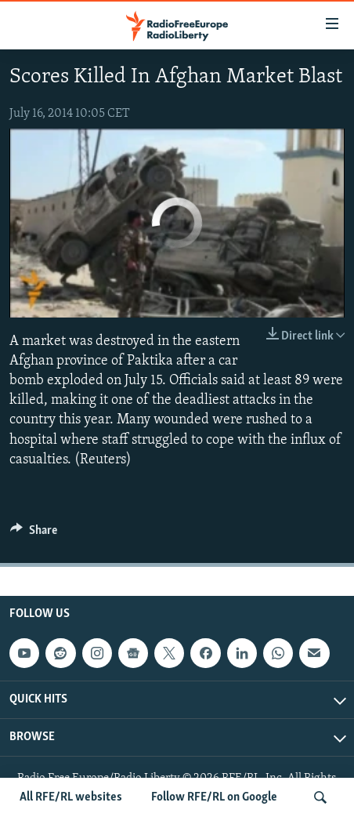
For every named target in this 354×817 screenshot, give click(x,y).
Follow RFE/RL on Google (214, 797)
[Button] (33, 534)
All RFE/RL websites (71, 797)
